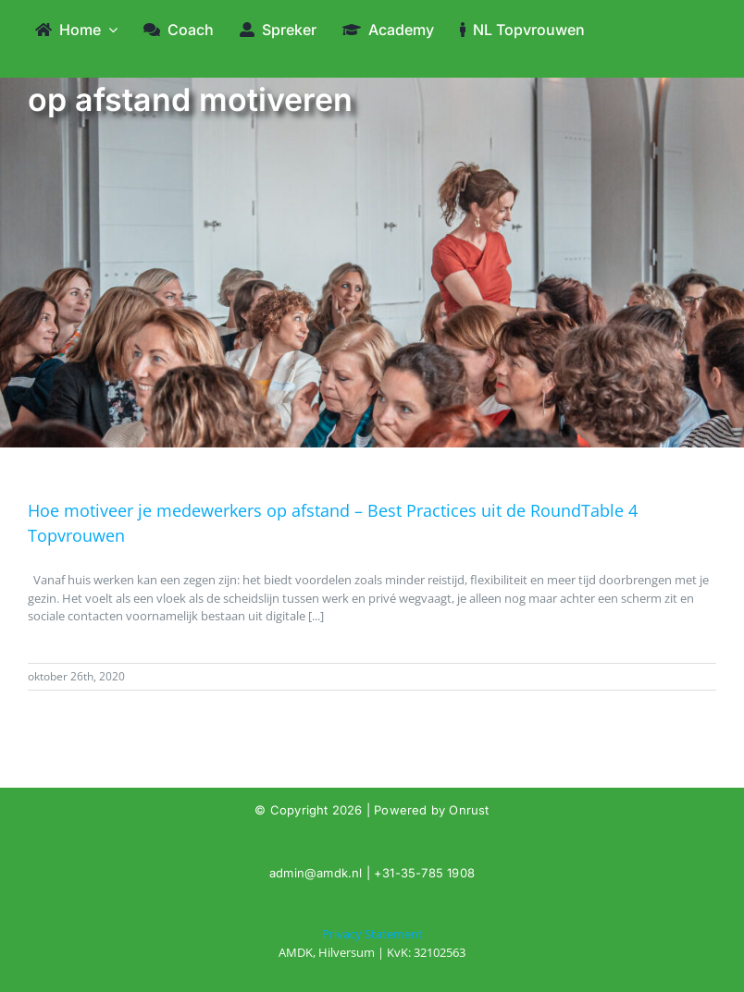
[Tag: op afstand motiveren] (372, 943)
